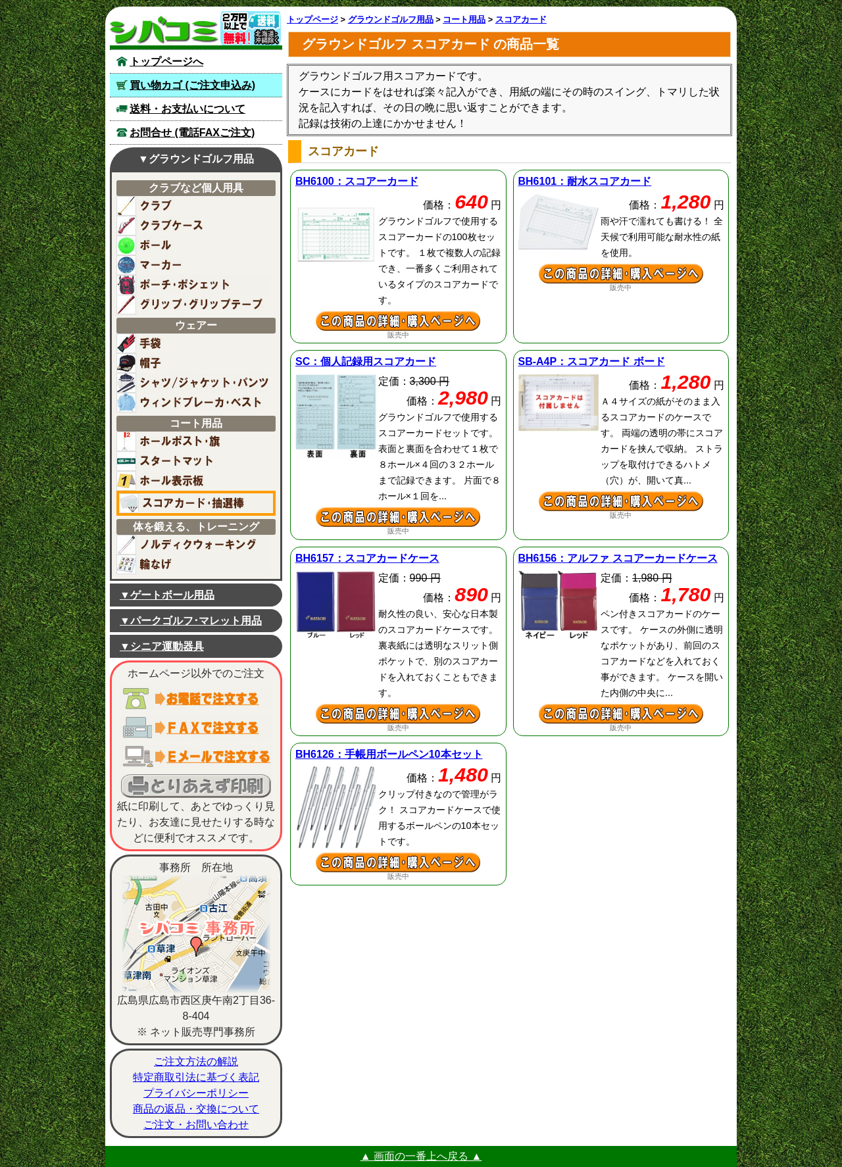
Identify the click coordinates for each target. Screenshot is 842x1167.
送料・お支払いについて (187, 108)
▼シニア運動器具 (162, 646)
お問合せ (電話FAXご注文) (192, 132)
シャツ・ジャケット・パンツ (193, 383)
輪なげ (193, 564)
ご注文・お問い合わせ (196, 1124)
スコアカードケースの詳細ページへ (398, 714)
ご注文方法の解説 (196, 1061)
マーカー (193, 265)
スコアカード (521, 19)
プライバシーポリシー (196, 1093)
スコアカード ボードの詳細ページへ (621, 501)
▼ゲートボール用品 (167, 595)
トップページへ (166, 61)
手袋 (193, 343)
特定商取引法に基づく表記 (196, 1077)
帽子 (193, 363)
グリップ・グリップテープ (193, 304)
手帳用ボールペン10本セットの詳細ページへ (398, 862)
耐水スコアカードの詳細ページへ (621, 274)
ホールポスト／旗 (193, 441)
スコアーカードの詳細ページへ (398, 321)
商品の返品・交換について (196, 1108)
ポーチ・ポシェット (193, 285)
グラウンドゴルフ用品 (390, 19)
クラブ (193, 206)
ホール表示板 (193, 481)
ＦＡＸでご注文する (196, 727)
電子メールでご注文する (196, 756)
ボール (193, 245)
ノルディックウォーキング (193, 545)
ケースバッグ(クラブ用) (193, 226)
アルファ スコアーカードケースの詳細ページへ (621, 714)
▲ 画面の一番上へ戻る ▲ (421, 1156)
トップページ (312, 19)
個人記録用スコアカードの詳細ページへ (398, 517)
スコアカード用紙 (196, 503)
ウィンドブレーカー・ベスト (193, 402)
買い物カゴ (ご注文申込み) (192, 85)
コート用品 (464, 19)
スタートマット (193, 461)
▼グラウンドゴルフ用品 (196, 158)
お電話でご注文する (196, 698)
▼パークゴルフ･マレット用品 (191, 620)
